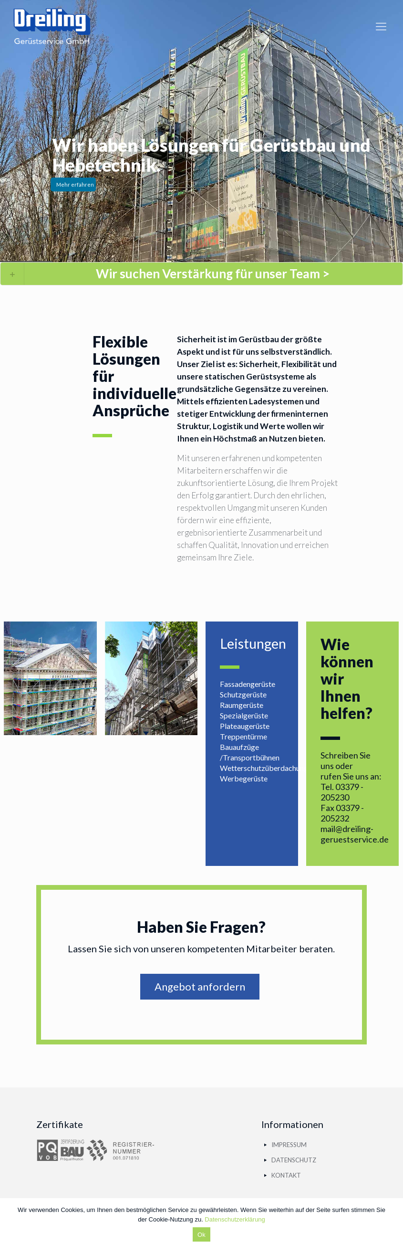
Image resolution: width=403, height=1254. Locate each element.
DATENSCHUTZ (293, 1160)
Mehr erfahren (75, 184)
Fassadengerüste (247, 683)
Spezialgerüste (244, 715)
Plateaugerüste (244, 725)
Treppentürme (243, 736)
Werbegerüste (244, 778)
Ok (201, 1234)
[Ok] (391, 1226)
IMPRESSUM (289, 1145)
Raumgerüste (241, 704)
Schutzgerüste (243, 694)
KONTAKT (286, 1175)
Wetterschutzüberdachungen (268, 767)
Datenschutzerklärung (235, 1219)
